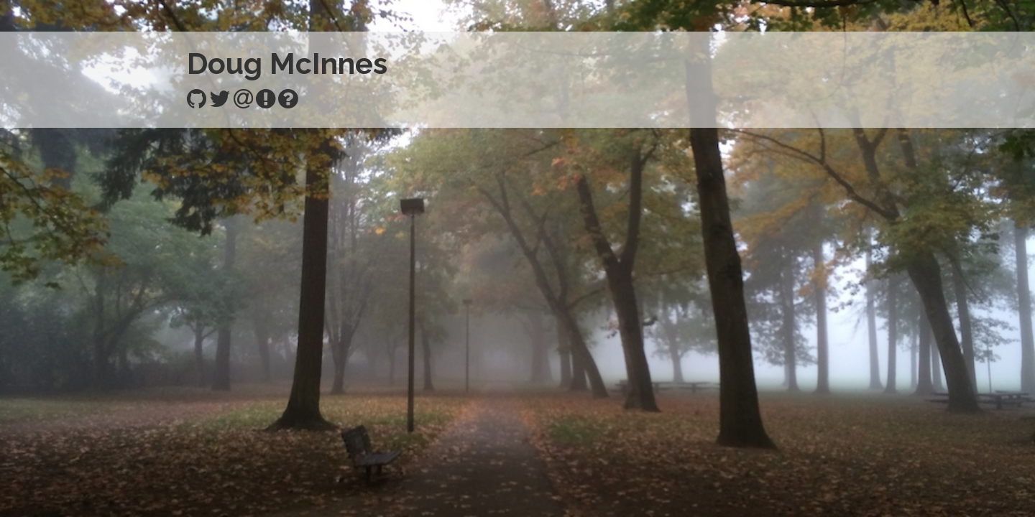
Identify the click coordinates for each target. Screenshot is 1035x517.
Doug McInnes (287, 63)
